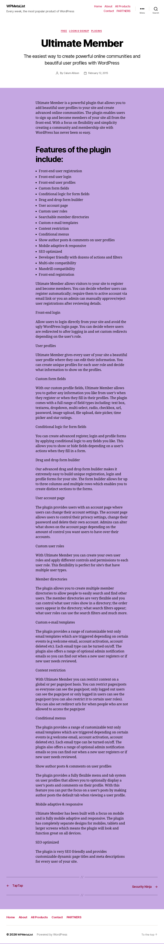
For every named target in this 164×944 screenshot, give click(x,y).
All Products (123, 6)
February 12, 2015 (98, 74)
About (108, 6)
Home (98, 6)
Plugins (99, 32)
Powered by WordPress (53, 935)
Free (63, 32)
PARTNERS (124, 11)
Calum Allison (71, 74)
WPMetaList (17, 6)
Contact (109, 11)
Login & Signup (79, 32)
